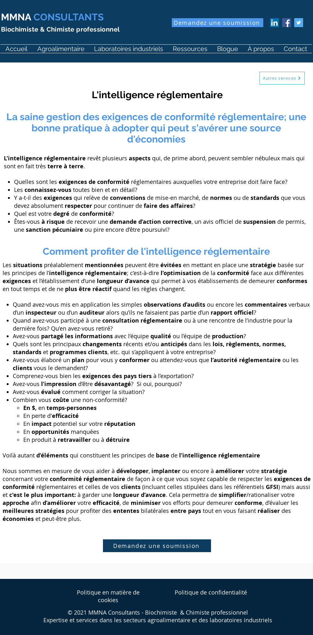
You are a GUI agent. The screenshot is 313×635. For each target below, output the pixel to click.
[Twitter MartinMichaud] (298, 22)
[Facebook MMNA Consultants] (286, 22)
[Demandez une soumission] (217, 22)
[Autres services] (282, 78)
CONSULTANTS (52, 17)
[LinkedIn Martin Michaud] (274, 22)
